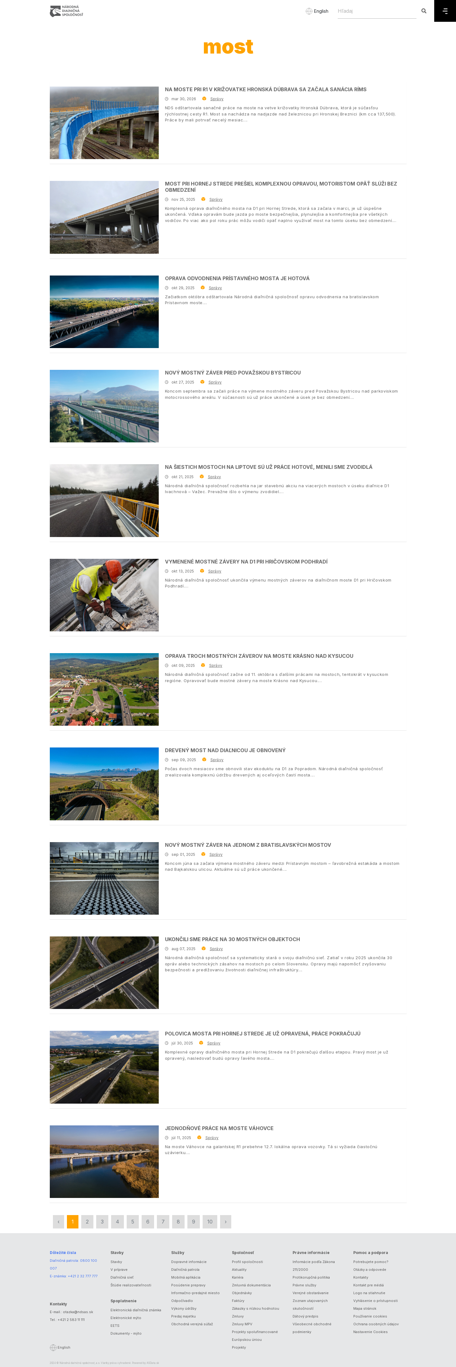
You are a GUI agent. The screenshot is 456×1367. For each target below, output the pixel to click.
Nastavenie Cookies (370, 1332)
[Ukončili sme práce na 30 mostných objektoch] (104, 972)
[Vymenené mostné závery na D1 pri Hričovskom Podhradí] (104, 595)
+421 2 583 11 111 (71, 1320)
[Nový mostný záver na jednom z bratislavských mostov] (104, 878)
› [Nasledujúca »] (226, 1222)
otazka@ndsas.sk (78, 1312)
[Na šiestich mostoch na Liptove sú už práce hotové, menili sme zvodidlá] (104, 500)
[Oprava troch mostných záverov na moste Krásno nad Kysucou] (104, 689)
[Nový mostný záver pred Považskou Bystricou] (104, 406)
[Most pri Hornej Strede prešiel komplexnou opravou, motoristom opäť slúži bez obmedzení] (104, 217)
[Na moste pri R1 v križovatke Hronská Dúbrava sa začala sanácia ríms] (104, 123)
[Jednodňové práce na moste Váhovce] (104, 1161)
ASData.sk (153, 1363)
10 (210, 1222)
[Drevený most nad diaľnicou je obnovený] (104, 783)
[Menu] (445, 11)
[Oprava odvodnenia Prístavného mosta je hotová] (104, 312)
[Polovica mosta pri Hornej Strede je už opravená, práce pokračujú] (104, 1067)
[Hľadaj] (377, 11)
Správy (216, 99)
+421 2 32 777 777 (82, 1276)
